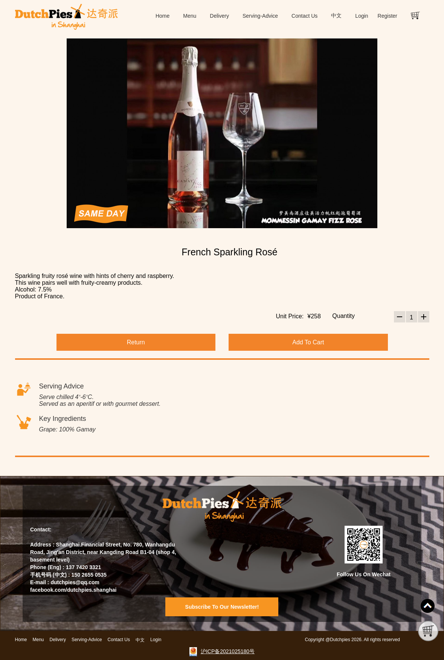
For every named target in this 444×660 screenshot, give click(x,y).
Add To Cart (308, 342)
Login (361, 16)
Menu (189, 16)
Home (162, 16)
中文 (336, 15)
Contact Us (304, 16)
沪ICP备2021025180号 (228, 651)
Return (136, 342)
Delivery (219, 16)
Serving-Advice (260, 16)
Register (387, 16)
